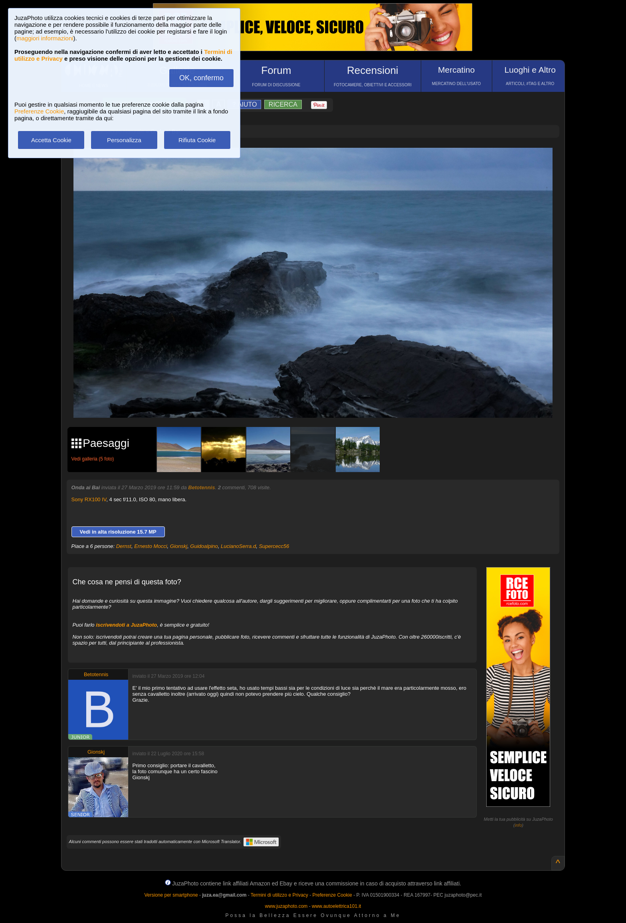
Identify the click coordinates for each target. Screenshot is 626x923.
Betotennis (201, 487)
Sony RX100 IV (89, 499)
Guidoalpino (204, 546)
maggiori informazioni (44, 38)
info (518, 825)
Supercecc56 (274, 546)
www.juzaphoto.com (286, 906)
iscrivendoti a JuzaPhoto (126, 625)
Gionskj (178, 546)
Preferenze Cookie (39, 111)
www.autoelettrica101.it (336, 906)
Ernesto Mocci (150, 546)
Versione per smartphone (171, 895)
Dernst (123, 546)
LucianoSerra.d (238, 546)
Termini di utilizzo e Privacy (279, 895)
